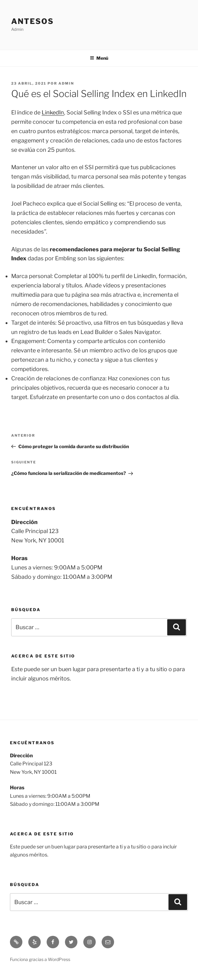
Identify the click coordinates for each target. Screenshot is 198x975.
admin (66, 83)
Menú (99, 58)
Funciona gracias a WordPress (40, 959)
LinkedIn (53, 112)
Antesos (32, 21)
